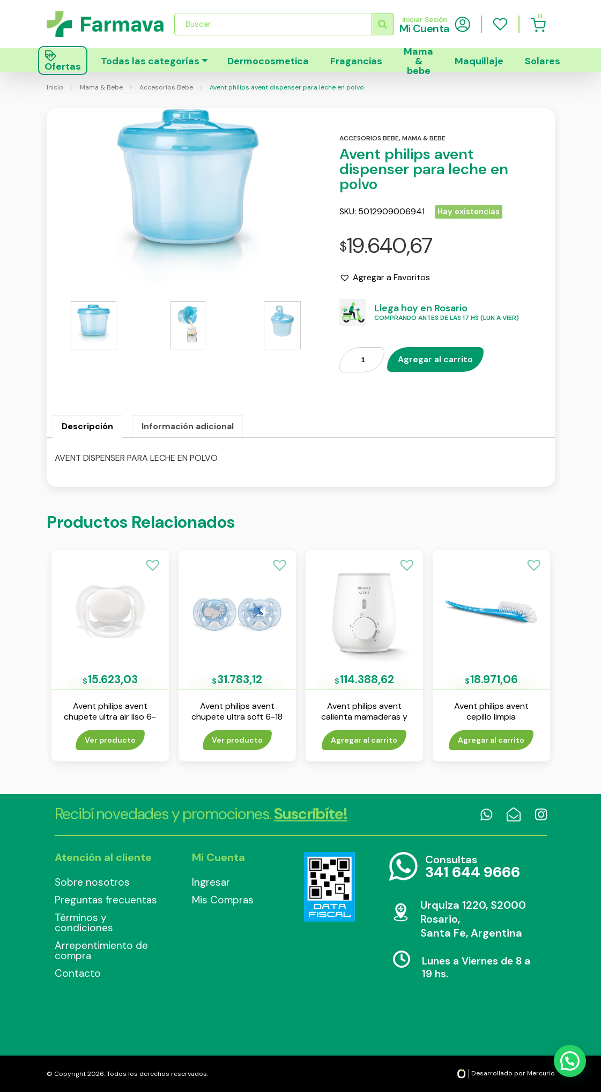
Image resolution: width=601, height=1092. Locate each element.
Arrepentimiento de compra (101, 950)
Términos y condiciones (84, 922)
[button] (384, 277)
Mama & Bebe (101, 87)
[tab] (87, 426)
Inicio (55, 87)
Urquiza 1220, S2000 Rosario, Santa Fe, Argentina (473, 919)
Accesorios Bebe (166, 87)
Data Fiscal (330, 887)
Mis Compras (223, 900)
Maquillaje (479, 61)
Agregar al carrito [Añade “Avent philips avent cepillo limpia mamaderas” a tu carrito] (491, 740)
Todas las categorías (150, 61)
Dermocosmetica (268, 61)
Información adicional (188, 426)
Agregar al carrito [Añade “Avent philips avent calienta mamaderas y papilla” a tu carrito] (364, 740)
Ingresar (211, 882)
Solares (542, 61)
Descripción (87, 426)
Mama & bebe (418, 60)
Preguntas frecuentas (106, 900)
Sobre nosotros (92, 882)
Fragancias (356, 61)
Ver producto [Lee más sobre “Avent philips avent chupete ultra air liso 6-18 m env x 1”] (110, 740)
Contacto (78, 973)
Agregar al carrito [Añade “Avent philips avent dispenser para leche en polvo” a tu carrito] (435, 359)
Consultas (472, 867)
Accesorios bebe (369, 138)
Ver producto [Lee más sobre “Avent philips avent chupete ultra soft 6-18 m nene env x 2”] (237, 740)
